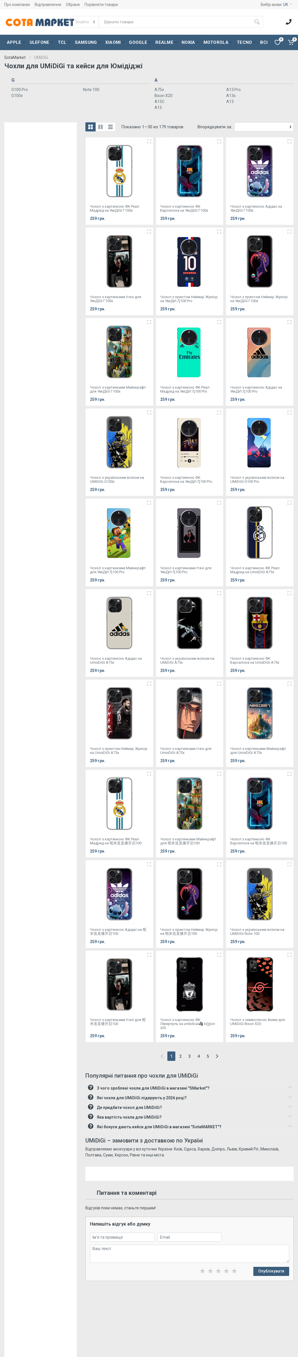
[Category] (85, 22)
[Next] (217, 1056)
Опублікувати (271, 1271)
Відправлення (48, 5)
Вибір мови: (276, 4)
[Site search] (175, 22)
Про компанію (17, 5)
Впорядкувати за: (215, 126)
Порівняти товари (101, 5)
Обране (73, 5)
